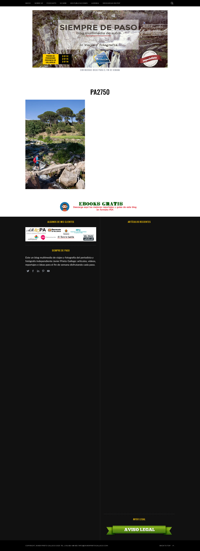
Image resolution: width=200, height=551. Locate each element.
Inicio (28, 3)
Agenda (95, 3)
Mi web (63, 3)
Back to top (167, 545)
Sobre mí (39, 3)
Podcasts (51, 3)
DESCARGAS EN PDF (111, 3)
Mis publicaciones (79, 3)
